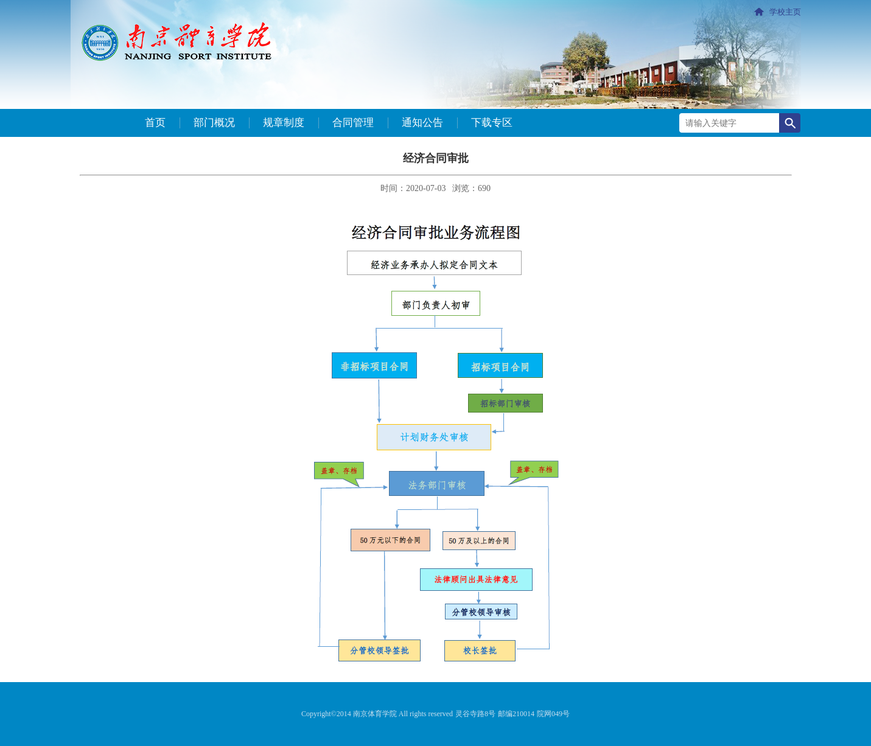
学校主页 (785, 11)
